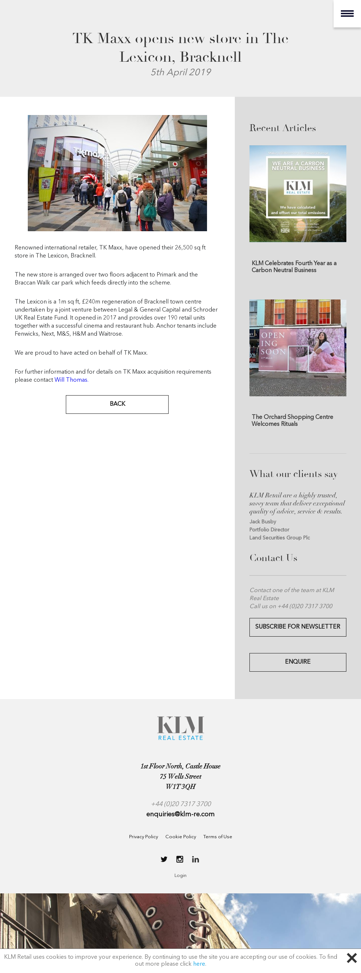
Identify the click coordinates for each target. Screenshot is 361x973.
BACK (117, 404)
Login (180, 875)
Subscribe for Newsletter (297, 627)
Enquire (298, 662)
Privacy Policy (143, 837)
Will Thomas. (71, 380)
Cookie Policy (180, 837)
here (199, 964)
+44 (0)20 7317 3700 (181, 804)
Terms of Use (217, 837)
